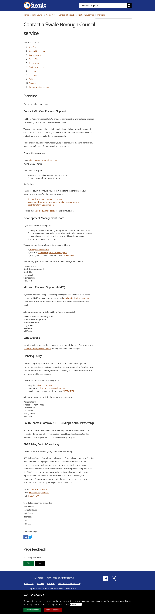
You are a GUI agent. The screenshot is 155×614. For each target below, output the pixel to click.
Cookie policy (76, 604)
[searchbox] (103, 5)
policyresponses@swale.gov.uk (51, 388)
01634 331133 (33, 496)
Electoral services (36, 67)
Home (26, 15)
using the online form (39, 249)
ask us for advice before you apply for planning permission (53, 202)
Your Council (37, 15)
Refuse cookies (53, 610)
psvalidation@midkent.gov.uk (76, 298)
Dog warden (34, 63)
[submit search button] (129, 5)
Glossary (51, 583)
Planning (101, 15)
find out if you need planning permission (45, 199)
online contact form (44, 385)
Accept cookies (32, 610)
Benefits (32, 47)
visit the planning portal (45, 211)
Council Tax (34, 59)
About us (40, 583)
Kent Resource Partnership (69, 583)
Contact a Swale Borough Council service (77, 15)
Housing (32, 71)
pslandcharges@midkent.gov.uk (37, 348)
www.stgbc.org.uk (39, 489)
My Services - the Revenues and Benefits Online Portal (52, 588)
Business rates (35, 55)
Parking (32, 79)
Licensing (32, 75)
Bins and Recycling (37, 51)
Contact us (51, 15)
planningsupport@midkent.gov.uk (43, 160)
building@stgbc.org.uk (39, 492)
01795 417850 (68, 255)
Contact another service (39, 87)
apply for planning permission (41, 205)
